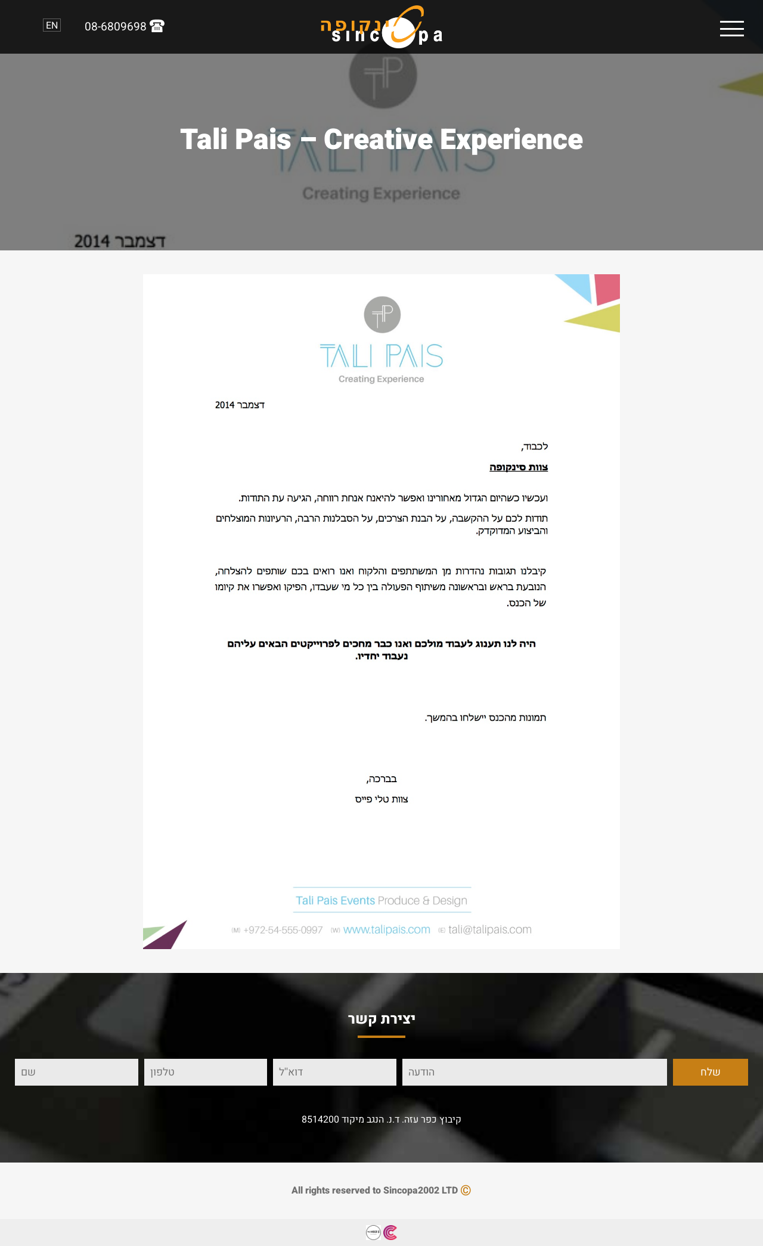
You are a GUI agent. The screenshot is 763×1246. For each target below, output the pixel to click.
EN (52, 25)
